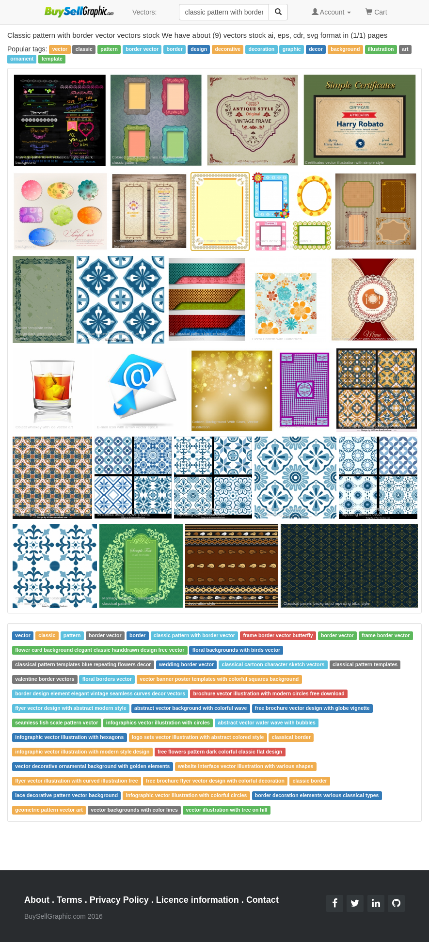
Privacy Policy (119, 900)
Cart (376, 11)
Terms (69, 900)
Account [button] (331, 12)
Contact (262, 900)
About (36, 900)
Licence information (197, 900)
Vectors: (144, 12)
